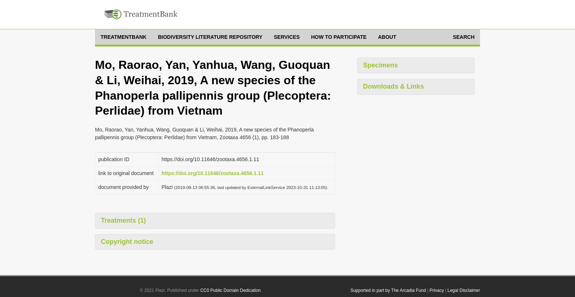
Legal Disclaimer (463, 290)
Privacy (436, 290)
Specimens (380, 65)
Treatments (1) (123, 220)
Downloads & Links (393, 86)
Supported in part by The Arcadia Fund (388, 290)
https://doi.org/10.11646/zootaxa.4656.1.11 (213, 173)
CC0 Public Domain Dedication (230, 290)
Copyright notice (127, 241)
